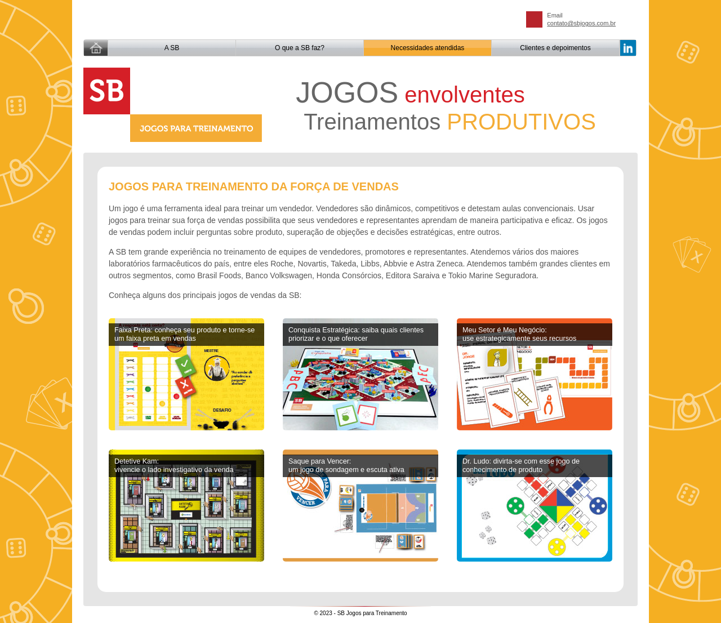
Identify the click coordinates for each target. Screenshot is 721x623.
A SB (172, 48)
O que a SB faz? (299, 48)
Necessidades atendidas (428, 48)
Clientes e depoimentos (555, 48)
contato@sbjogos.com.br (581, 23)
